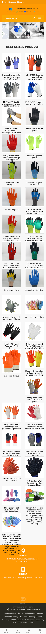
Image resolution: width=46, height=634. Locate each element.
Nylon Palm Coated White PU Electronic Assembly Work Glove (34, 346)
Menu (29, 631)
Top (40, 631)
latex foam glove (11, 290)
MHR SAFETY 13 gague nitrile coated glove (34, 103)
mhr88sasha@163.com (14, 2)
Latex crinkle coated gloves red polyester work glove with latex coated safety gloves (11, 266)
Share (6, 631)
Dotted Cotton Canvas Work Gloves (11, 479)
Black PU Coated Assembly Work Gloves (11, 346)
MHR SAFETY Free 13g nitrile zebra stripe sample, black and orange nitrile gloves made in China (34, 79)
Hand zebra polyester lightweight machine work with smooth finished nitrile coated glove (11, 79)
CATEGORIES (10, 18)
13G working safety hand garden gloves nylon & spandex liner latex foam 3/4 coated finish (34, 267)
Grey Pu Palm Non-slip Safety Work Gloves (11, 318)
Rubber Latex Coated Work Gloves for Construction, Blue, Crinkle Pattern (34, 454)
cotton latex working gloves (34, 130)
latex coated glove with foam (34, 183)
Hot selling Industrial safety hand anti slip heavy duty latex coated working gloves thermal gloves (11, 240)
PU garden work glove (34, 317)
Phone (17, 631)
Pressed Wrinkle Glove (34, 290)
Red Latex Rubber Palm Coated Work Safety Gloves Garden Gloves (34, 428)
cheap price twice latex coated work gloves (34, 400)
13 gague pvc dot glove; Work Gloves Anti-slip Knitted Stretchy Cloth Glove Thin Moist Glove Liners (11, 512)
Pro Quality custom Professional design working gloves (11, 158)
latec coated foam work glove (12, 183)
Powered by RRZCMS (26, 622)
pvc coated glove (11, 209)
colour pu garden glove (34, 157)
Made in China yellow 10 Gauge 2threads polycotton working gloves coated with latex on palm (34, 375)
